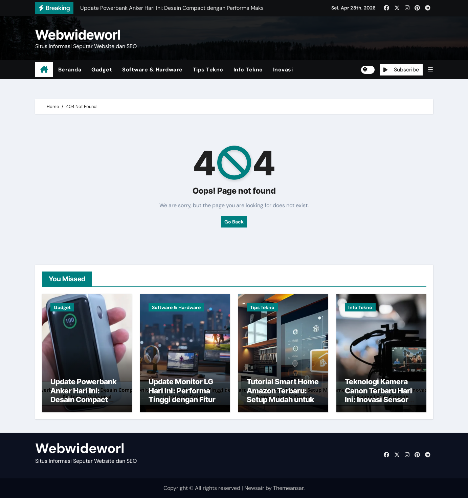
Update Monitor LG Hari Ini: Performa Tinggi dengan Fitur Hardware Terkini (182, 395)
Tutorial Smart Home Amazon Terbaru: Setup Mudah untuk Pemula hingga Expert (283, 399)
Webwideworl (78, 34)
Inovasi (283, 69)
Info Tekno (248, 69)
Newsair (254, 488)
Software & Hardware (152, 69)
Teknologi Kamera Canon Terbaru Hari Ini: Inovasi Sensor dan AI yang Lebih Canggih (378, 399)
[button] (430, 69)
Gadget (101, 69)
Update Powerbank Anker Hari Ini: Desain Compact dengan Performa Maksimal (83, 399)
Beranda (70, 69)
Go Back (234, 222)
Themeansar (288, 488)
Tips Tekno (208, 69)
